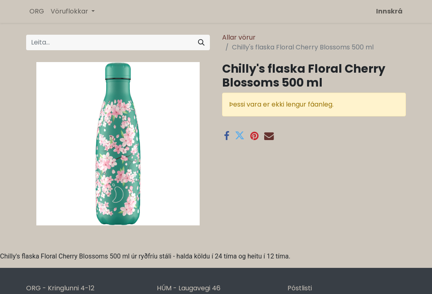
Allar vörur (239, 37)
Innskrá (389, 11)
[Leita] (201, 42)
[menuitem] (36, 11)
